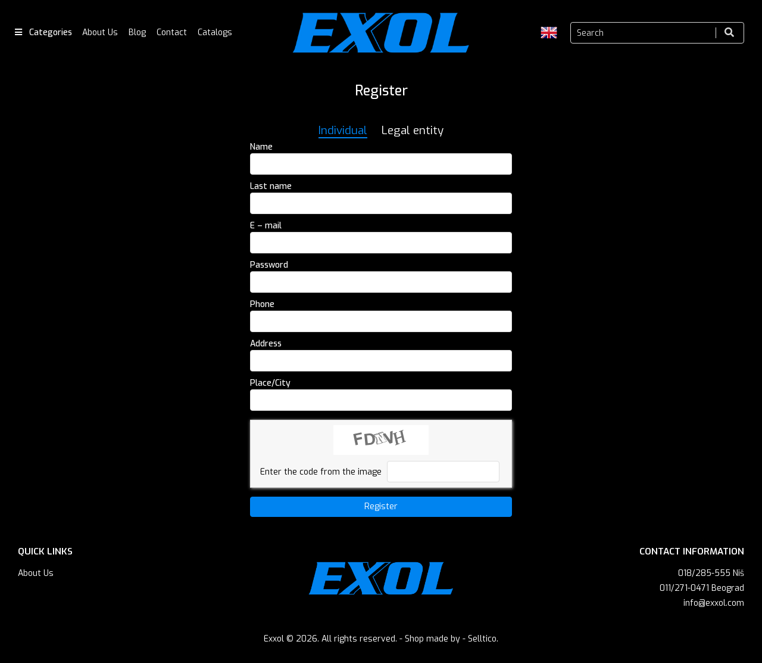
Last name (271, 186)
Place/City (270, 383)
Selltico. (483, 639)
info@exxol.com (713, 603)
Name (261, 147)
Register (381, 506)
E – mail (266, 225)
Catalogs (215, 32)
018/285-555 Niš (711, 573)
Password (269, 265)
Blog (137, 32)
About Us (100, 32)
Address (266, 343)
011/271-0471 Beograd (702, 588)
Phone (262, 304)
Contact (172, 32)
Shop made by (432, 639)
